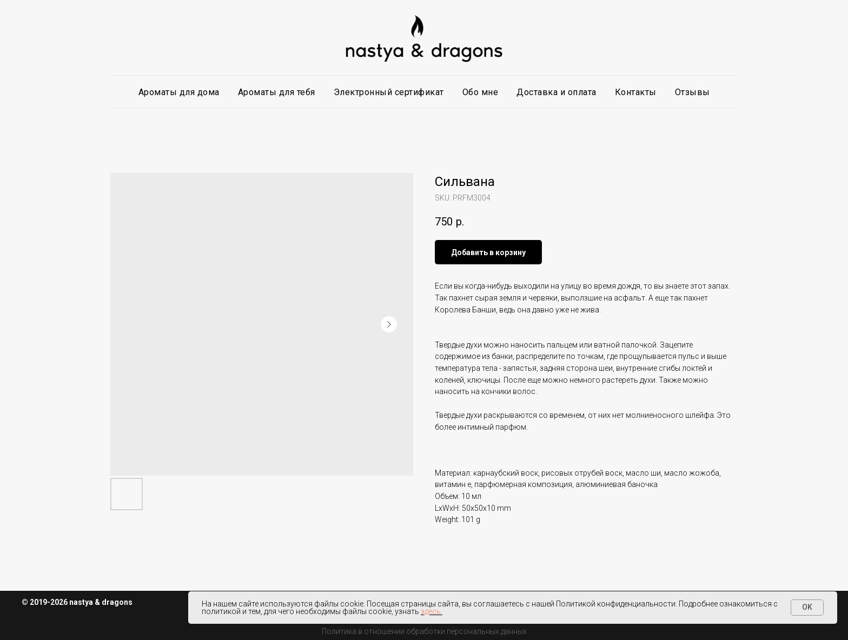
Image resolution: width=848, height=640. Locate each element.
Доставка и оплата (556, 92)
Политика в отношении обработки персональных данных (424, 631)
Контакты (636, 92)
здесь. (431, 611)
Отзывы (692, 92)
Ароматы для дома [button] (179, 92)
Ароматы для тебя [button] (276, 92)
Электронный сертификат (389, 92)
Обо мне (480, 92)
